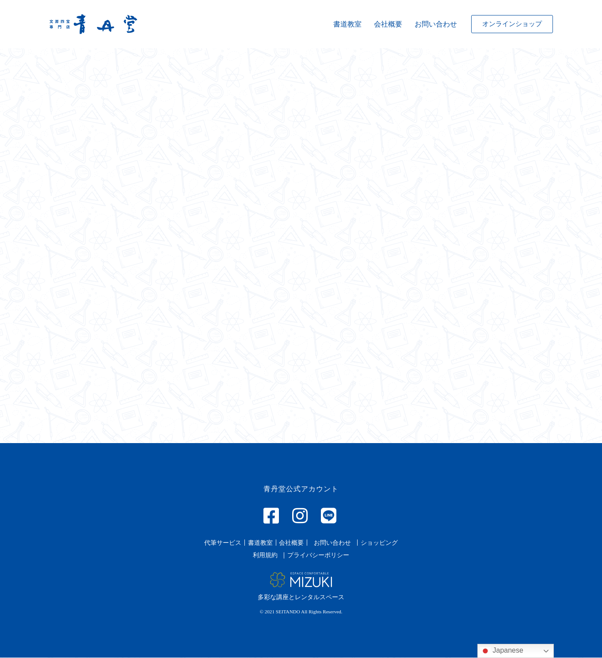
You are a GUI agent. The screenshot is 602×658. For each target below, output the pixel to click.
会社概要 (388, 24)
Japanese (501, 651)
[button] (512, 24)
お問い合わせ (436, 24)
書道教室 (347, 24)
